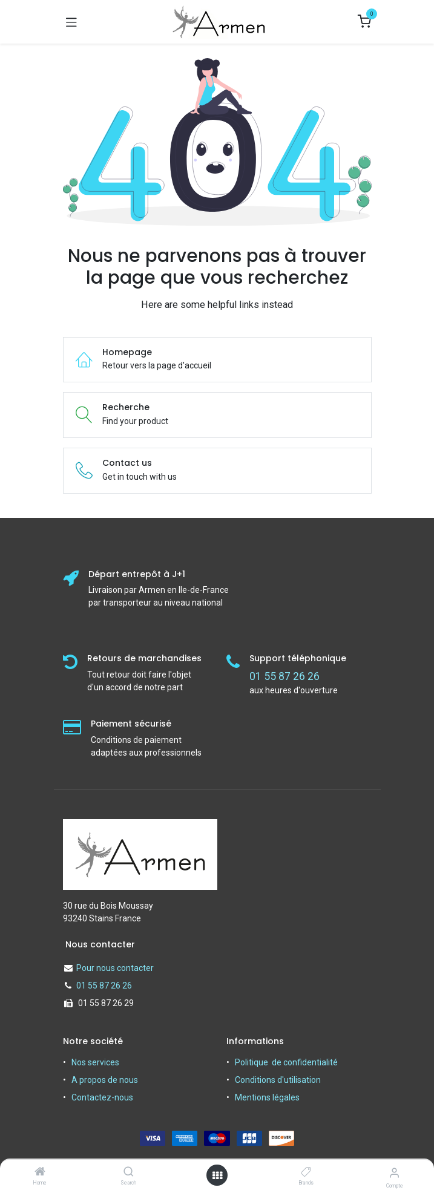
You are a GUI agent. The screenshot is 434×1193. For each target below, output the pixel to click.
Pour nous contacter (115, 968)
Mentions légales (267, 1097)
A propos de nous (104, 1080)
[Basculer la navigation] (71, 21)
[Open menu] (217, 1175)
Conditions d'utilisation (278, 1080)
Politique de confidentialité (286, 1062)
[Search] (128, 1172)
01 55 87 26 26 (104, 985)
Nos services (95, 1062)
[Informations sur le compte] (394, 1173)
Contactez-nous (102, 1097)
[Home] (40, 1172)
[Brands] (306, 1172)
